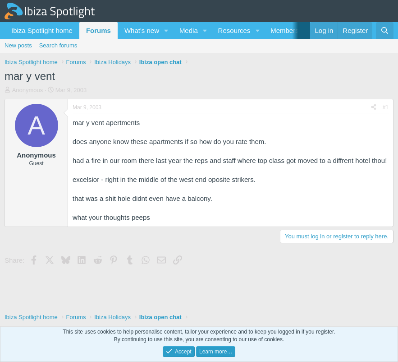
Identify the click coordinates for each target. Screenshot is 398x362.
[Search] (384, 30)
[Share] (374, 107)
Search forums (58, 45)
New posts (18, 45)
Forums (98, 30)
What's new (141, 30)
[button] (166, 30)
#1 (386, 107)
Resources (234, 30)
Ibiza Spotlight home (42, 30)
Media (188, 30)
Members (284, 30)
